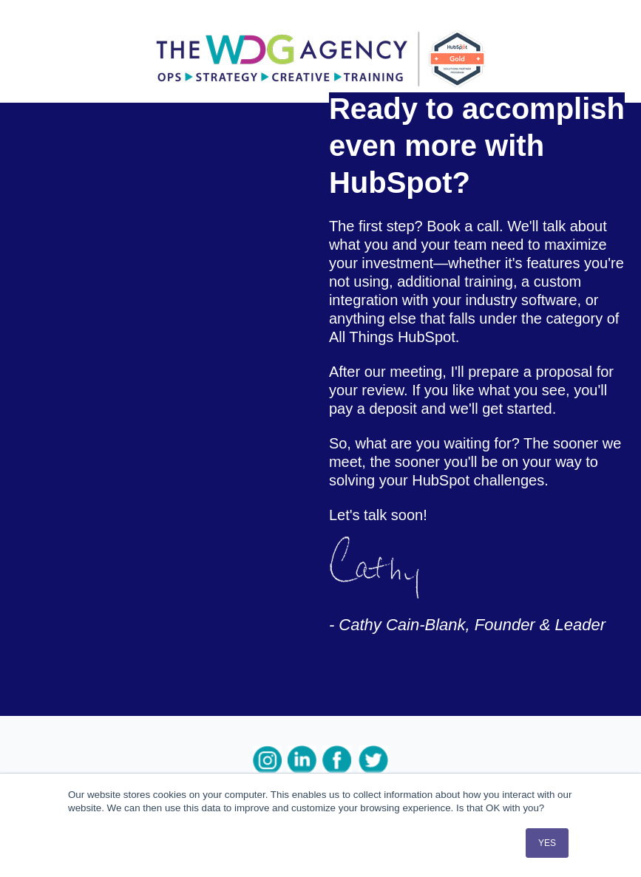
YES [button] (547, 843)
